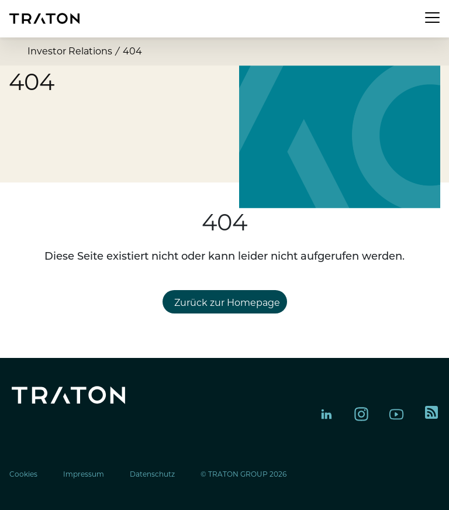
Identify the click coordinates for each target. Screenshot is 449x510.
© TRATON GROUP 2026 (243, 474)
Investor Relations (69, 51)
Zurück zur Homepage (227, 302)
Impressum (83, 474)
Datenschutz (152, 474)
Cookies (23, 474)
